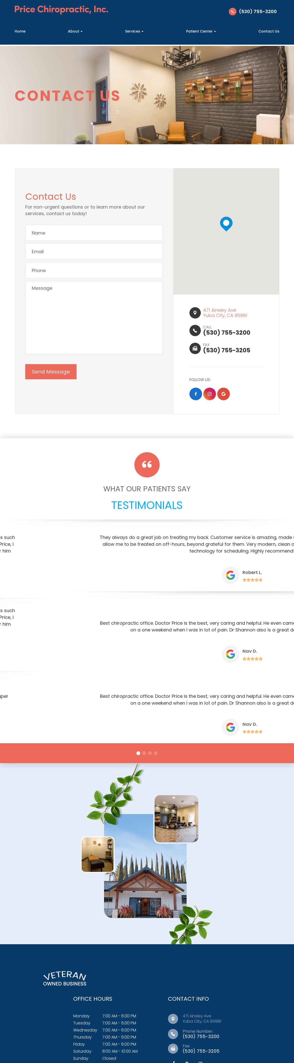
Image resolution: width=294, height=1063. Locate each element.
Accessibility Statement (171, 1041)
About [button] (75, 31)
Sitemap (237, 1041)
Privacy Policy (211, 1041)
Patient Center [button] (201, 31)
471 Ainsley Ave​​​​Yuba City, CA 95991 (227, 315)
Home (20, 31)
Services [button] (134, 31)
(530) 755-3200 (258, 11)
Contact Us (268, 31)
